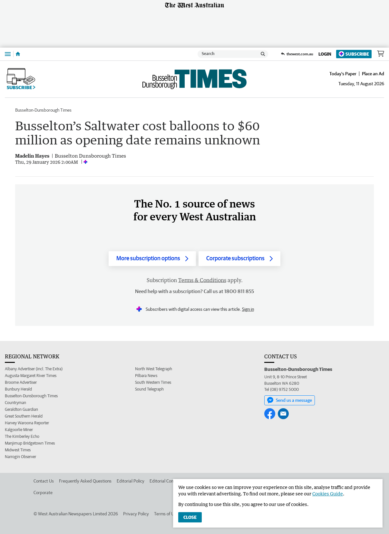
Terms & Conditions (202, 280)
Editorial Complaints (168, 480)
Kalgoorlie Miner (19, 429)
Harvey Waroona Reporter (27, 422)
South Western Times (153, 382)
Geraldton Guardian (21, 409)
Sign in (248, 309)
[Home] (18, 54)
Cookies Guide (327, 493)
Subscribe (354, 54)
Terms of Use (166, 513)
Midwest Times (18, 449)
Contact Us (44, 480)
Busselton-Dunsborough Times (43, 110)
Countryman (15, 402)
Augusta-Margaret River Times (30, 375)
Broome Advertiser (21, 382)
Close (190, 517)
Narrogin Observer (20, 456)
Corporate (43, 492)
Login (324, 54)
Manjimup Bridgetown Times (30, 443)
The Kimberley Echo (22, 436)
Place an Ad (373, 73)
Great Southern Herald (24, 416)
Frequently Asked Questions (85, 480)
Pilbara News (146, 375)
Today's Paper (342, 73)
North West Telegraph (153, 368)
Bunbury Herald (18, 389)
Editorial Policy (130, 480)
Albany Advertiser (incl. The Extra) (34, 368)
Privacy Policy (136, 513)
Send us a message (289, 400)
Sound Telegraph (149, 389)
